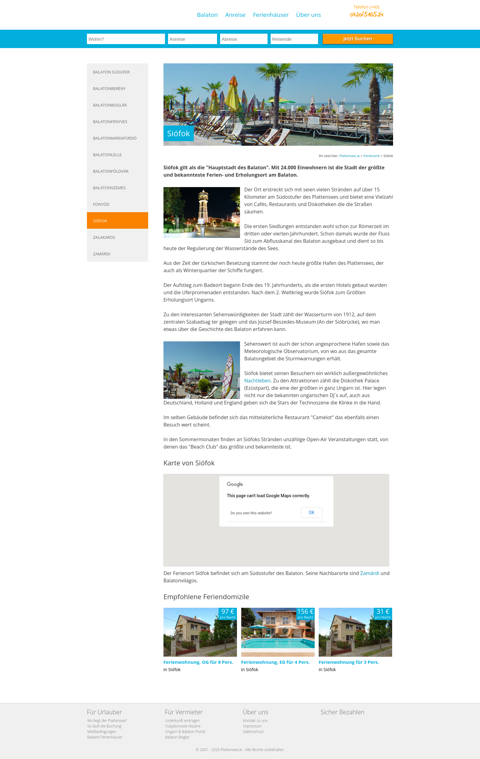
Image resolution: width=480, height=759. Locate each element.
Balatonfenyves (110, 121)
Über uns (308, 15)
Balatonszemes (109, 187)
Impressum (252, 726)
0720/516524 (366, 15)
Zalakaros (104, 237)
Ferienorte (371, 155)
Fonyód (101, 204)
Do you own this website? (251, 513)
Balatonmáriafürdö (115, 138)
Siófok (100, 221)
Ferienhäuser (271, 15)
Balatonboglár (110, 105)
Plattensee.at (349, 155)
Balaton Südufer (111, 72)
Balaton (207, 15)
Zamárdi (102, 254)
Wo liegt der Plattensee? (107, 720)
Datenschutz (253, 731)
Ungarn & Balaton (180, 731)
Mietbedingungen (101, 731)
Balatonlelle (107, 154)
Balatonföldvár (111, 171)
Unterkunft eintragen (182, 720)
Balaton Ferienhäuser (104, 737)
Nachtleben (257, 380)
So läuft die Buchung (104, 726)
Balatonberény (109, 88)
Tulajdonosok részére (183, 726)
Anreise (235, 15)
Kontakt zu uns (255, 720)
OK (311, 512)
